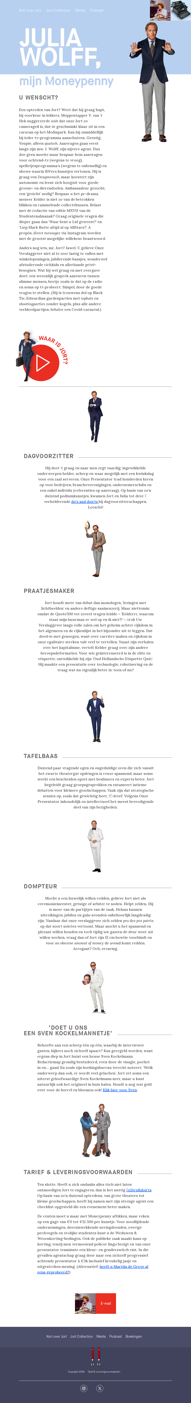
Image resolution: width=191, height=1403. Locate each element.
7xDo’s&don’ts (138, 1190)
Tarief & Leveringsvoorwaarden (104, 1372)
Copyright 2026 (76, 1372)
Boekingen (134, 1336)
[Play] (42, 355)
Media (80, 10)
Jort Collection (58, 10)
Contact (85, 1303)
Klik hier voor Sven (120, 1090)
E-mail (106, 1303)
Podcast (97, 10)
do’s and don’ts (85, 501)
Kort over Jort (30, 10)
